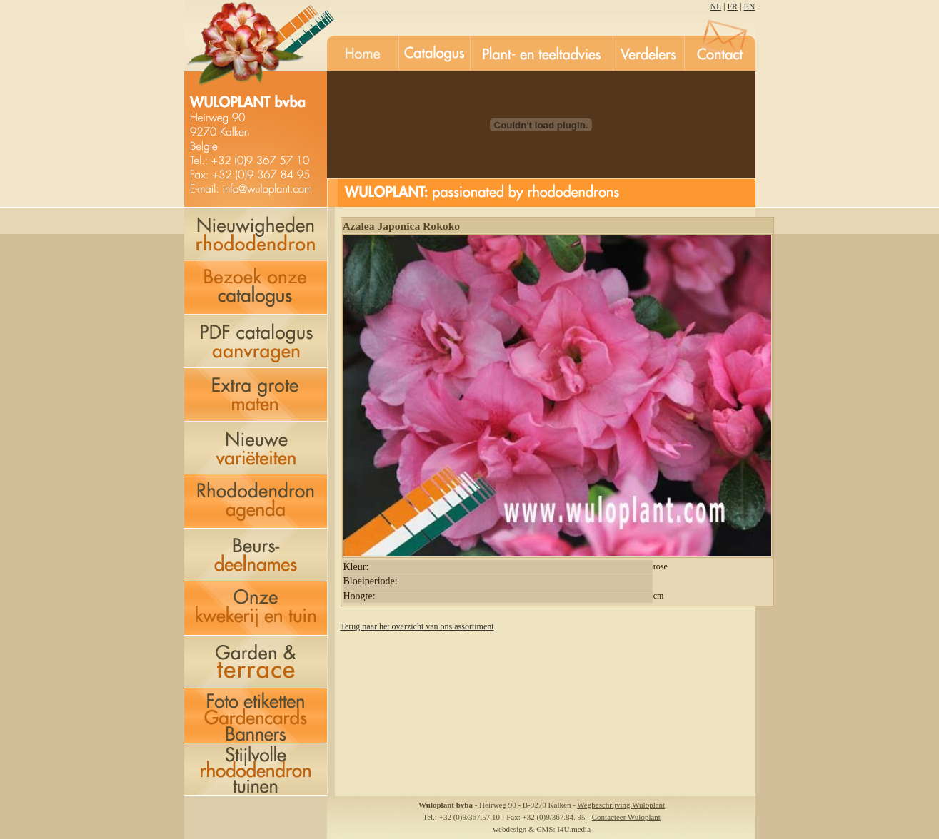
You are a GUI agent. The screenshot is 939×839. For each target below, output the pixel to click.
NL (715, 6)
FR (732, 6)
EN (749, 6)
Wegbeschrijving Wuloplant (621, 804)
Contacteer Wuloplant (626, 817)
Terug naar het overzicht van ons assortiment (417, 626)
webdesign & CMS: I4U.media (542, 829)
